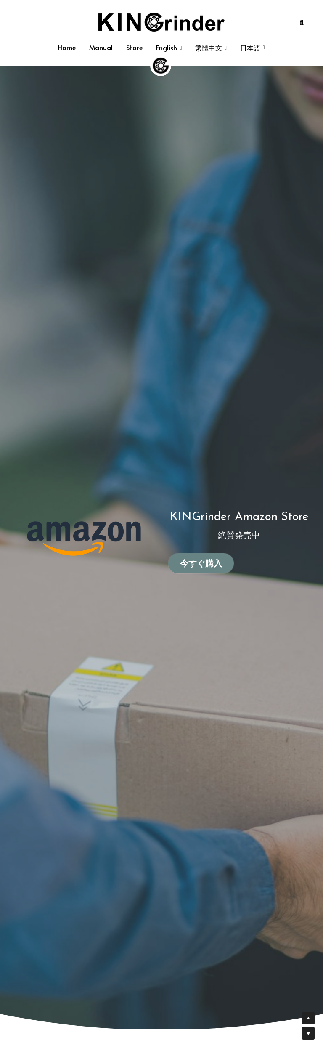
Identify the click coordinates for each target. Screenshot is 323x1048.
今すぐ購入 (201, 563)
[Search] (302, 22)
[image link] (161, 21)
